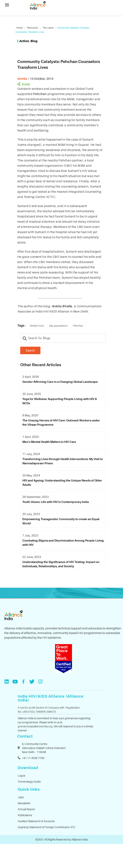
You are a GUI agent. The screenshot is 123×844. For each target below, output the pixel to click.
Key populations (58, 325)
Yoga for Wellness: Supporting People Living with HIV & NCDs (59, 401)
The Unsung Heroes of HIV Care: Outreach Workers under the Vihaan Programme (61, 422)
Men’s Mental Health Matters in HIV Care (49, 441)
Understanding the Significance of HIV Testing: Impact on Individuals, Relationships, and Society (60, 564)
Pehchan (40, 94)
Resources (32, 27)
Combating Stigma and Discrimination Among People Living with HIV (63, 542)
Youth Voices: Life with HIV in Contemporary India (55, 502)
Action (24, 41)
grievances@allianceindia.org (35, 726)
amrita (22, 79)
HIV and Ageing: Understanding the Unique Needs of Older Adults (62, 482)
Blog (34, 41)
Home (19, 27)
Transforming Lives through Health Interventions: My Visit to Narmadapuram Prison (62, 461)
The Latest (48, 27)
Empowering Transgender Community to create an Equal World (60, 521)
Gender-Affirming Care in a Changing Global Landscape (60, 381)
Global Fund (37, 325)
